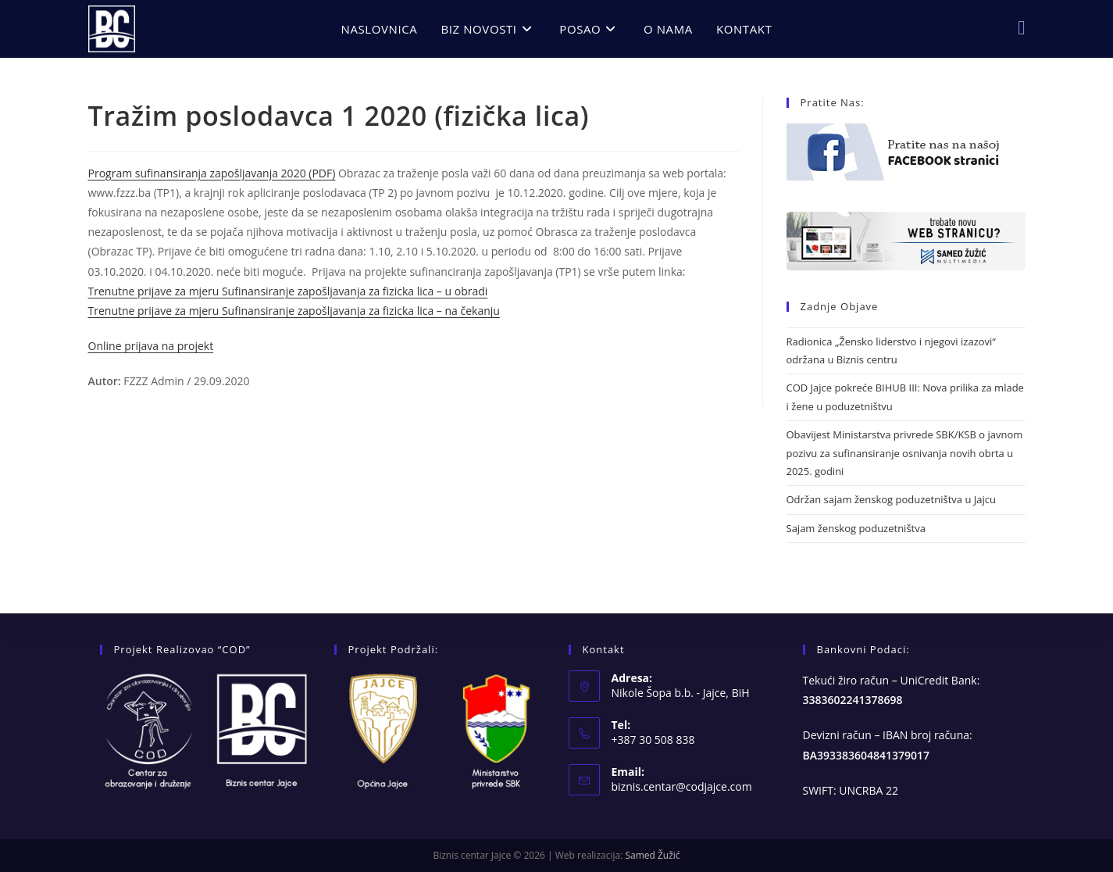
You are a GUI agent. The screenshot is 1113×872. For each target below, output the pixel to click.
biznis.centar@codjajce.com (682, 786)
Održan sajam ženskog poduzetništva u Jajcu (891, 499)
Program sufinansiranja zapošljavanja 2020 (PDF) (212, 173)
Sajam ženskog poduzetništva (856, 528)
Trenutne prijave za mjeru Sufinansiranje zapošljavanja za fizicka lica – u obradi (288, 291)
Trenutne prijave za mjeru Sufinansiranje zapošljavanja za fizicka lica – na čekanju (294, 310)
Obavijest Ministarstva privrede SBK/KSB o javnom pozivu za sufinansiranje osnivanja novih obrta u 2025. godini (905, 452)
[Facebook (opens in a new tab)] (1021, 27)
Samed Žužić (652, 855)
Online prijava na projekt (151, 345)
